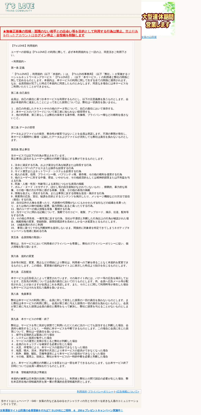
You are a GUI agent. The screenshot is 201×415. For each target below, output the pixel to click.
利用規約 (82, 391)
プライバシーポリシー (100, 391)
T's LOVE (23, 7)
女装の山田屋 (149, 37)
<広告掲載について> (127, 391)
